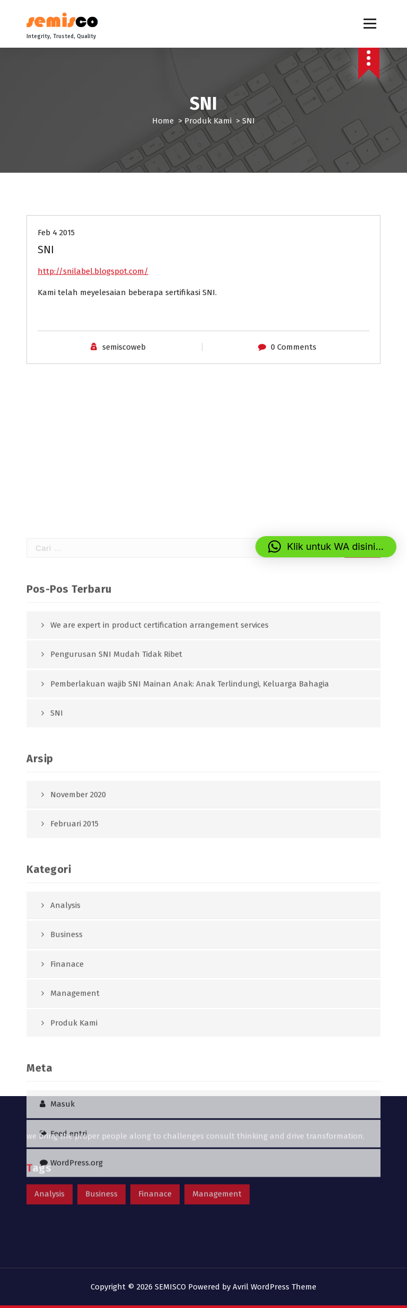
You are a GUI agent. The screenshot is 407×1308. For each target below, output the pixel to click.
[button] (326, 546)
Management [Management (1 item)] (217, 1167)
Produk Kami (208, 121)
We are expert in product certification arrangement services (159, 808)
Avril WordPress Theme (274, 1287)
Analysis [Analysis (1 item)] (49, 1167)
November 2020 (78, 978)
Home (163, 121)
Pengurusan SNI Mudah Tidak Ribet (116, 837)
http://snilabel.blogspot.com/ (93, 271)
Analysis (65, 1088)
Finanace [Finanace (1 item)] (155, 1167)
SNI (56, 896)
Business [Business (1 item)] (101, 1167)
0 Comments (293, 347)
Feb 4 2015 (56, 232)
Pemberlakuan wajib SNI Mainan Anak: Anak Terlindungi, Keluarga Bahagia (189, 867)
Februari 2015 (74, 1007)
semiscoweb (124, 347)
